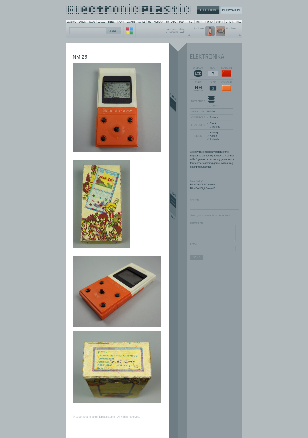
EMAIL (194, 243)
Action (213, 135)
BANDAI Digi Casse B (202, 188)
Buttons (214, 117)
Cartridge (215, 126)
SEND (196, 257)
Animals (214, 139)
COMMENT (196, 223)
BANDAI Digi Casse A (202, 184)
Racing (214, 132)
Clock (213, 123)
